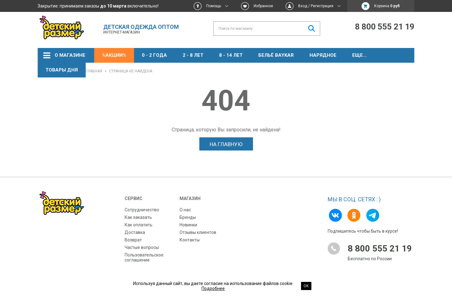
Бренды (188, 217)
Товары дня (62, 70)
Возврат (133, 239)
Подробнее (213, 288)
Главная (94, 71)
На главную (226, 144)
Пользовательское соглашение (144, 257)
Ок (306, 286)
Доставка (135, 232)
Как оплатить (139, 224)
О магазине (70, 55)
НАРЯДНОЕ (322, 55)
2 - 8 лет (193, 55)
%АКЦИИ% (114, 55)
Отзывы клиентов (198, 232)
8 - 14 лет (231, 55)
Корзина (387, 6)
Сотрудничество (142, 209)
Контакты (190, 239)
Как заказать (138, 217)
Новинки (188, 224)
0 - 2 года (154, 55)
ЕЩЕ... (359, 55)
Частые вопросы (142, 247)
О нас (185, 209)
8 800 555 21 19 (384, 26)
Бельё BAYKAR (276, 55)
